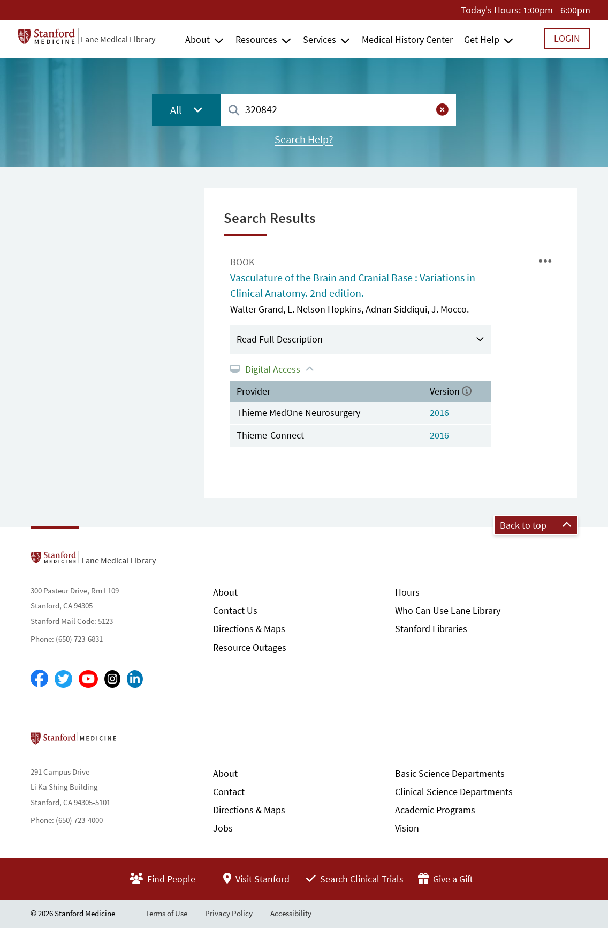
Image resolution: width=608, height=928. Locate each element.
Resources (256, 39)
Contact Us (235, 610)
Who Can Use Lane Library (447, 610)
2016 (439, 412)
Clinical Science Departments (454, 791)
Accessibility (290, 913)
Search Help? (304, 139)
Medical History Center (407, 39)
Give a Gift (445, 879)
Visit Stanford (256, 879)
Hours (407, 592)
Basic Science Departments (450, 773)
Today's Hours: (491, 10)
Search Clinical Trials (355, 879)
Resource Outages (249, 647)
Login (567, 38)
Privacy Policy (229, 913)
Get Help (481, 39)
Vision (407, 828)
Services (319, 39)
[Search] (234, 111)
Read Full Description (280, 339)
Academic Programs (435, 810)
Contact (229, 791)
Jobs (223, 828)
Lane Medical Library (118, 39)
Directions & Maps (249, 628)
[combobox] (338, 109)
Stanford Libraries (431, 628)
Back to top (536, 525)
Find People (162, 879)
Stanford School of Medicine (135, 741)
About (197, 39)
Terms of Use (166, 913)
